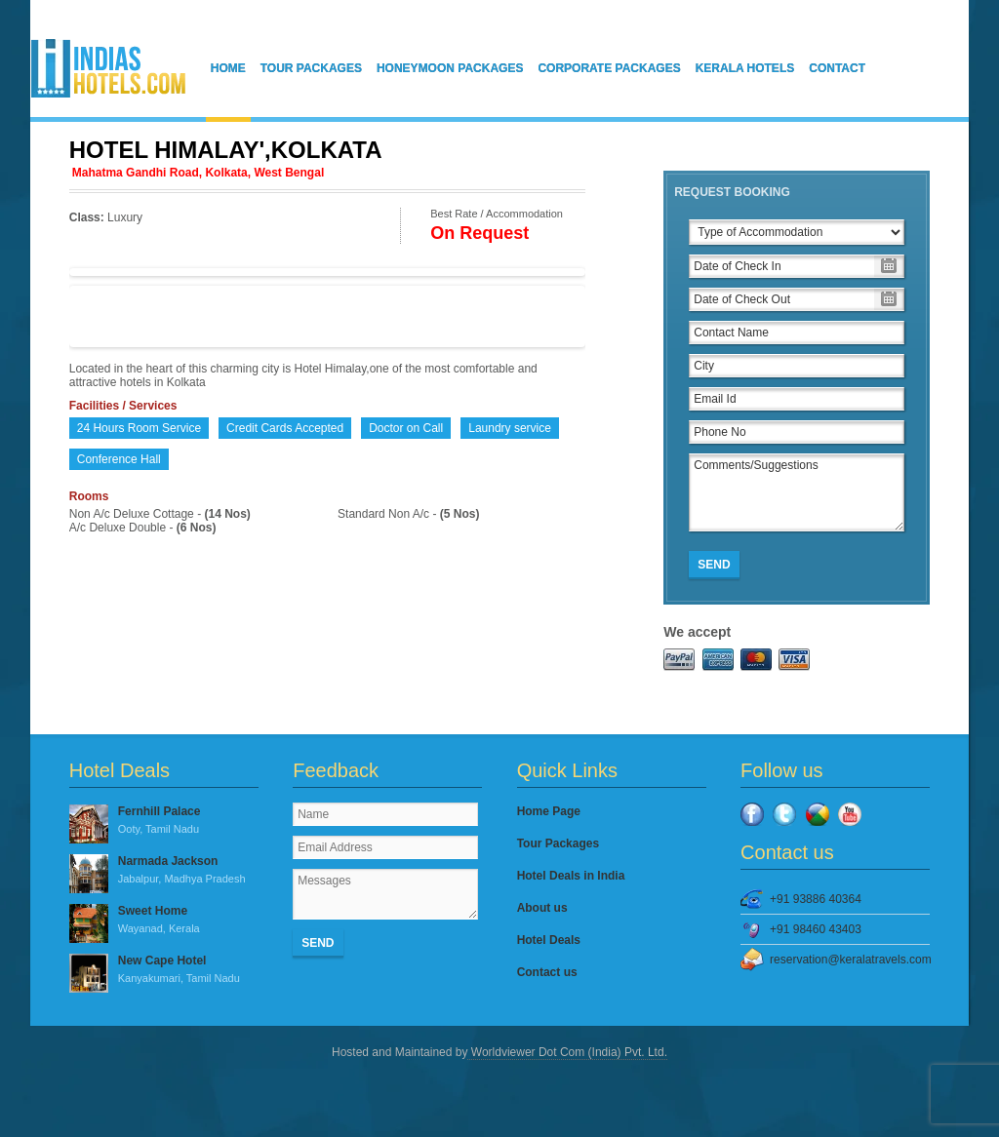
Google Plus (817, 814)
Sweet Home (164, 920)
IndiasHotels (108, 68)
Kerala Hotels (745, 68)
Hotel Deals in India (571, 875)
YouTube (849, 814)
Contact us (547, 972)
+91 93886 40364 (815, 899)
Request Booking (732, 192)
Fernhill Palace (164, 821)
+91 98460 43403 (815, 929)
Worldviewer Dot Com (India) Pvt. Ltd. (567, 1052)
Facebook (752, 814)
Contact (837, 68)
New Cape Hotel (164, 970)
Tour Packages (311, 68)
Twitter (784, 814)
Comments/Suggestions (796, 492)
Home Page (548, 811)
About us (542, 908)
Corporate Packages (609, 68)
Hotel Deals (548, 940)
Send (714, 564)
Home (228, 68)
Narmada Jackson (164, 870)
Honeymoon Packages (450, 68)
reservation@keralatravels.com (850, 959)
